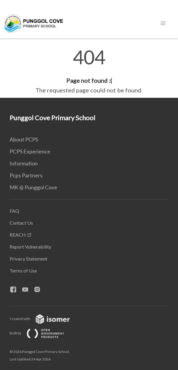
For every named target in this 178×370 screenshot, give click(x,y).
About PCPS (24, 139)
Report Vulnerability (30, 246)
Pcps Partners (26, 175)
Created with (44, 318)
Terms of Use (23, 270)
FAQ (14, 211)
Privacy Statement (28, 258)
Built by (42, 333)
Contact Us (21, 223)
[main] (89, 71)
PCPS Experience (30, 151)
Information (24, 163)
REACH (18, 234)
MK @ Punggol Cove (33, 187)
